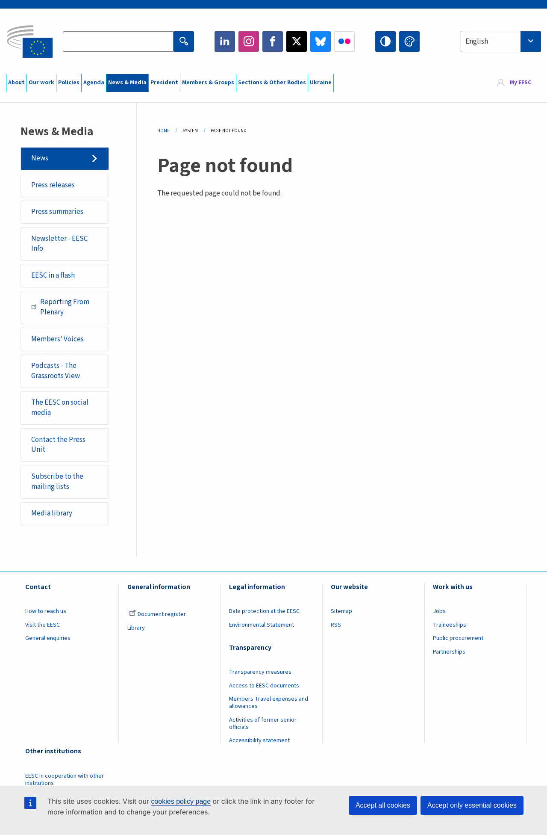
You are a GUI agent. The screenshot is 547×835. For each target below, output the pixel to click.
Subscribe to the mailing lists (57, 481)
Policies (68, 82)
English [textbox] (476, 41)
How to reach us (45, 611)
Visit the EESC (42, 625)
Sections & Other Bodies (272, 82)
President (164, 82)
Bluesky (320, 41)
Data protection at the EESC (264, 611)
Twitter (296, 41)
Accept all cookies (383, 805)
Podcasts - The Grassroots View (55, 371)
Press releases (53, 185)
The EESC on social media (59, 407)
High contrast (385, 41)
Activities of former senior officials (263, 723)
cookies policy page (181, 801)
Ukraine (321, 82)
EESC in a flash (53, 275)
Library (136, 628)
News (39, 158)
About (16, 82)
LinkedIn (225, 41)
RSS (336, 625)
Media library (51, 513)
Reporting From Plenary (60, 307)
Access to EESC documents (264, 685)
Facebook (272, 41)
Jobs (439, 611)
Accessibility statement (259, 740)
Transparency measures (260, 672)
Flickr (344, 41)
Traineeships (449, 625)
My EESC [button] (520, 83)
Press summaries (57, 212)
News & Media (127, 82)
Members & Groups (208, 82)
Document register (157, 614)
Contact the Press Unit (58, 445)
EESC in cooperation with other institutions (64, 780)
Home (163, 130)
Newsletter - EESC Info (59, 244)
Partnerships (449, 652)
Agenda (93, 82)
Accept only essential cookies (472, 805)
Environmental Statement (261, 625)
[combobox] (501, 41)
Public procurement (458, 638)
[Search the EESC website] (118, 41)
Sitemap (341, 611)
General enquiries (48, 638)
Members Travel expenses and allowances (268, 703)
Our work (41, 82)
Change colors (409, 41)
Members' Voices (57, 339)
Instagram (248, 41)
